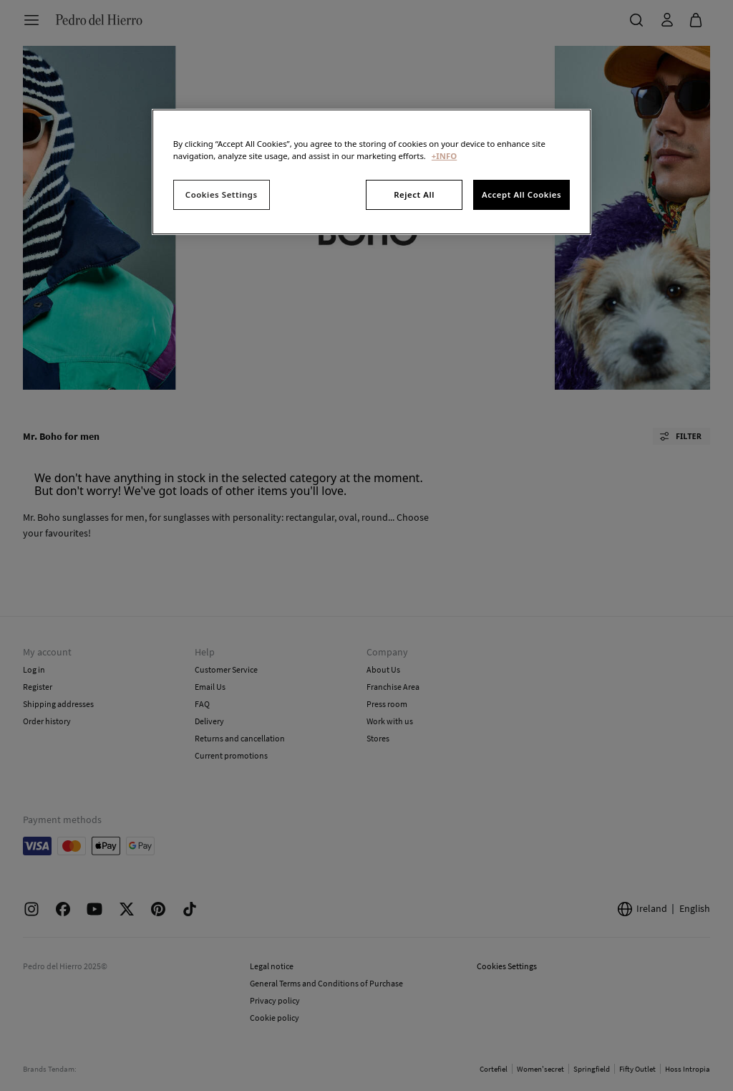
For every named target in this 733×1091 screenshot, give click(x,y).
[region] (371, 172)
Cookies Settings (221, 194)
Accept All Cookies (521, 194)
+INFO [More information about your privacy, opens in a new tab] (444, 155)
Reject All (414, 194)
